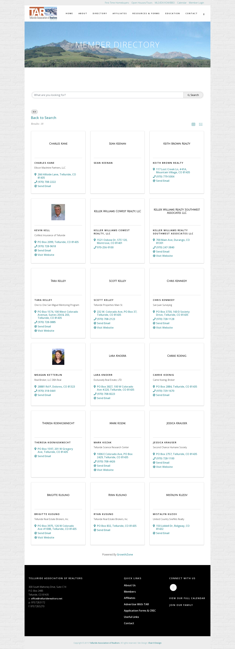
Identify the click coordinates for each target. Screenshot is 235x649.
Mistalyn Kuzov (165, 514)
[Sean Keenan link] (117, 143)
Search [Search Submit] (193, 95)
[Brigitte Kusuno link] (58, 495)
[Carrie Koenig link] (176, 356)
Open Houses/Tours (141, 2)
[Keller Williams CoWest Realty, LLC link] (117, 211)
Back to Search (43, 117)
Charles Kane (44, 162)
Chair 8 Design (154, 643)
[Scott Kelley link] (117, 281)
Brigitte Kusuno (47, 514)
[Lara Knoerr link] (117, 356)
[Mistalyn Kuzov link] (176, 495)
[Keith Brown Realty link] (176, 143)
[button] (193, 124)
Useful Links (131, 617)
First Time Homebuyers (117, 2)
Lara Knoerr (103, 374)
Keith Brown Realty (168, 162)
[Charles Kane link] (58, 143)
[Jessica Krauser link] (177, 423)
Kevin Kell (42, 230)
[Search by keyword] (108, 95)
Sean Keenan (103, 162)
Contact (129, 623)
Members (130, 591)
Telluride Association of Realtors (104, 643)
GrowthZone (125, 554)
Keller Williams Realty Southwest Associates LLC (173, 232)
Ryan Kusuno (103, 514)
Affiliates (129, 598)
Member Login (196, 2)
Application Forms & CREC (140, 610)
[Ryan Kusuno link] (117, 495)
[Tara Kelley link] (58, 281)
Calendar (182, 2)
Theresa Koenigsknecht (52, 442)
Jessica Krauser (165, 442)
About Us (130, 585)
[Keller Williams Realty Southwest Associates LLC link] (177, 211)
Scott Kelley (104, 299)
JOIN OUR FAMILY (181, 605)
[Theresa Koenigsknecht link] (58, 423)
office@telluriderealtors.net (46, 598)
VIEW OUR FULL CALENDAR (187, 598)
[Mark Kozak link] (117, 423)
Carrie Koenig (163, 374)
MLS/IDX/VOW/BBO (165, 2)
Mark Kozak (103, 442)
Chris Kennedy (164, 299)
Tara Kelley (43, 299)
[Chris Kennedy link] (177, 281)
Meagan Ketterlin (48, 374)
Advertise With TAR (136, 604)
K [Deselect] (34, 111)
